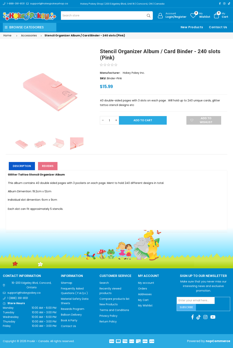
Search (104, 283)
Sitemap (66, 283)
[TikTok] (229, 3)
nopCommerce (218, 341)
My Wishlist (145, 305)
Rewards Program (72, 309)
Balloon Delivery (71, 315)
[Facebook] (220, 3)
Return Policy (108, 321)
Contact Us (218, 27)
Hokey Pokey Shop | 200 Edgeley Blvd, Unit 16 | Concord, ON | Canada (122, 4)
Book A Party (69, 320)
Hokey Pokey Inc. (134, 73)
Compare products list (114, 299)
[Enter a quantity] (109, 120)
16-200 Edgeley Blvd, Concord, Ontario (31, 285)
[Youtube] (212, 317)
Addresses (145, 294)
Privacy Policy (108, 316)
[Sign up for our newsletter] (196, 300)
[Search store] (107, 15)
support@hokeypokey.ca (23, 293)
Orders (142, 288)
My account (146, 283)
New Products (192, 27)
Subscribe (186, 307)
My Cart (143, 300)
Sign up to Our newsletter (203, 276)
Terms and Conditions (114, 310)
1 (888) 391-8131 (17, 298)
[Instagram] (224, 3)
